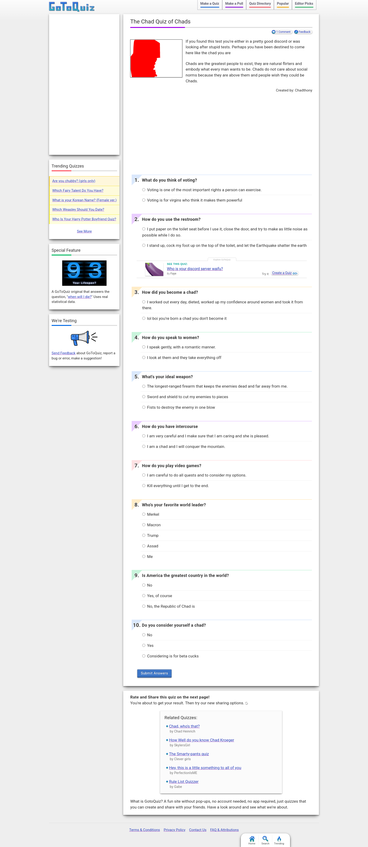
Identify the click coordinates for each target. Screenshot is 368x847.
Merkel (150, 514)
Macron (151, 525)
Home (251, 840)
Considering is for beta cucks (170, 656)
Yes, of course (157, 595)
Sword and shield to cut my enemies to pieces (185, 396)
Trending (279, 840)
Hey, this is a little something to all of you (205, 767)
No (147, 585)
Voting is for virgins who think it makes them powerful (192, 200)
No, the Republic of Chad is (168, 606)
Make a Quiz (209, 4)
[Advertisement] (221, 132)
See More (84, 231)
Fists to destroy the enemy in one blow (178, 407)
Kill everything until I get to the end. (175, 485)
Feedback (304, 32)
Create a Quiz (282, 273)
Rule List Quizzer (184, 781)
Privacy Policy (174, 830)
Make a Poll (234, 4)
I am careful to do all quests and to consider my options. (194, 475)
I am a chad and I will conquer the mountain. (183, 446)
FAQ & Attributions (224, 830)
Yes (148, 645)
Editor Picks (304, 4)
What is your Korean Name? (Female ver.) (84, 200)
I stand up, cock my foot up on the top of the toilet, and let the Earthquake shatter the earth (224, 245)
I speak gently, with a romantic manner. (179, 347)
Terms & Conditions (144, 830)
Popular (283, 4)
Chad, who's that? (184, 726)
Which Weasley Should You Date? (78, 209)
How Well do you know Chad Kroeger (201, 740)
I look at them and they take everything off (181, 357)
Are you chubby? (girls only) (73, 181)
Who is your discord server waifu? (195, 269)
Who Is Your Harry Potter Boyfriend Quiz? (84, 219)
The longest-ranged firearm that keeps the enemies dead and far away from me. (215, 386)
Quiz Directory (260, 4)
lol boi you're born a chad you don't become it (184, 318)
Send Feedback (64, 353)
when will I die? (79, 297)
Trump (150, 535)
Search (265, 840)
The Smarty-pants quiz (189, 754)
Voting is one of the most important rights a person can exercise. (202, 189)
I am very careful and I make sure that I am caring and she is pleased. (205, 436)
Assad (150, 546)
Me (147, 556)
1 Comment (283, 32)
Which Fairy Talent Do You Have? (78, 190)
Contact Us (198, 830)
